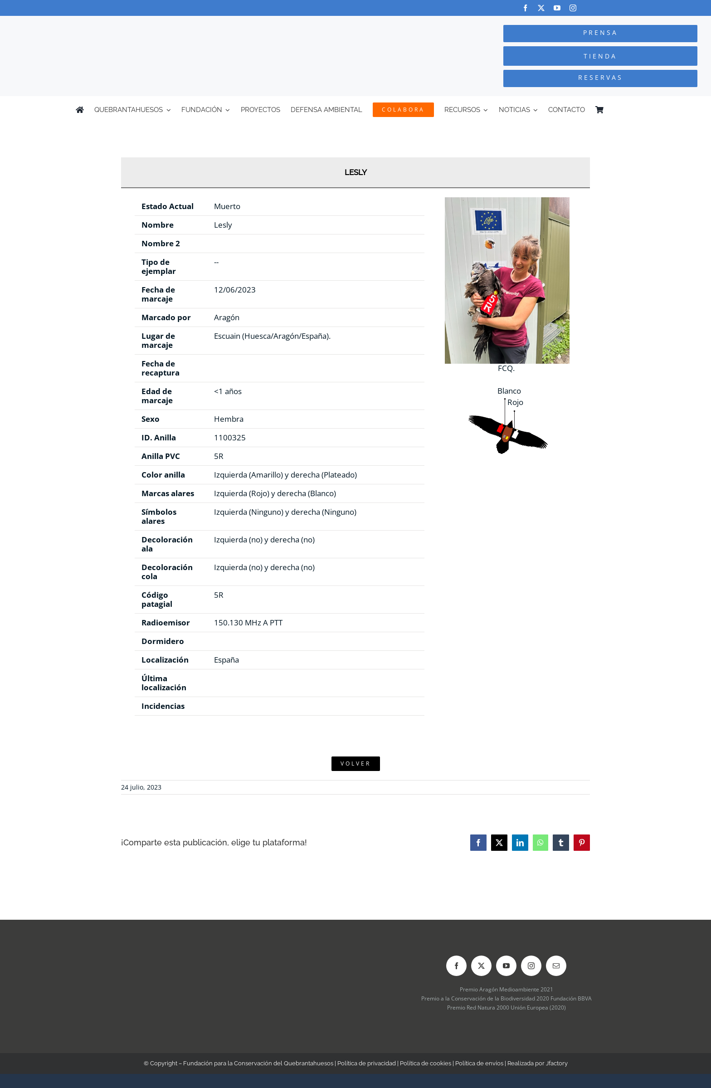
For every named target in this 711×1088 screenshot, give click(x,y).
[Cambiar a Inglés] (631, 109)
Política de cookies (425, 1063)
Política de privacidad (366, 1063)
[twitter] (541, 8)
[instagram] (573, 8)
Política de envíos (479, 1063)
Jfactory (557, 1063)
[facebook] (525, 8)
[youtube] (557, 8)
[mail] (556, 966)
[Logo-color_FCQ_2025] (133, 24)
